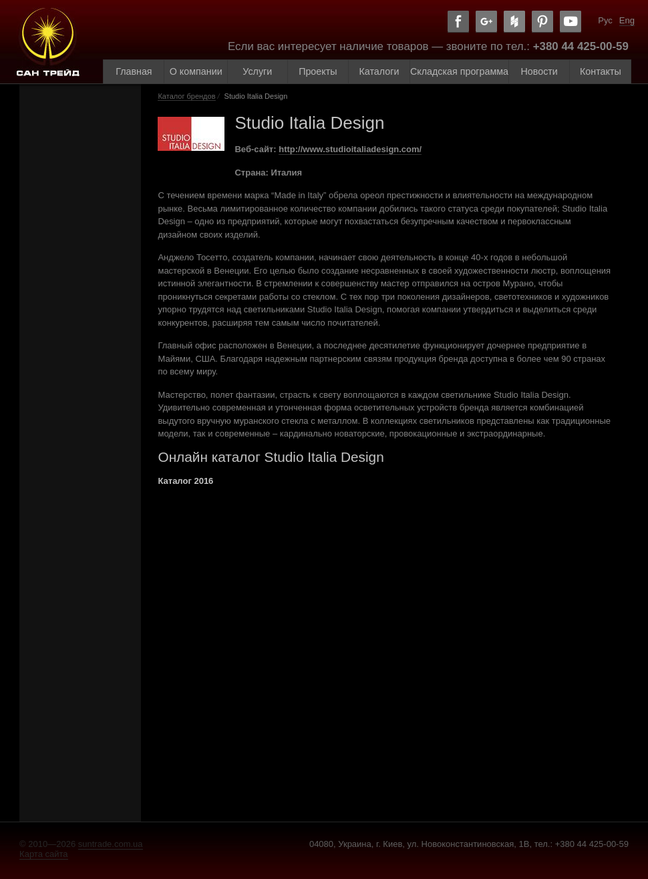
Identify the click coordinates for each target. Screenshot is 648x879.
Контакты (600, 71)
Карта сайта (43, 854)
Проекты (318, 71)
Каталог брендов (186, 96)
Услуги (257, 71)
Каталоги (379, 71)
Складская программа (459, 71)
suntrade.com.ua (110, 844)
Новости (539, 71)
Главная (134, 71)
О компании (196, 71)
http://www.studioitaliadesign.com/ (350, 149)
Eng (627, 20)
